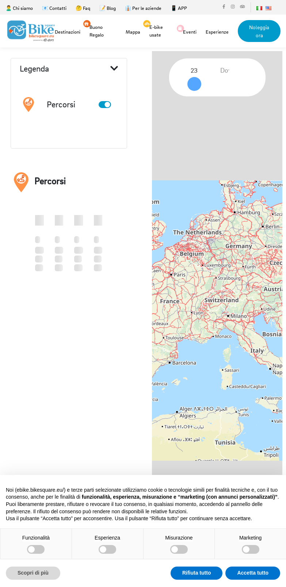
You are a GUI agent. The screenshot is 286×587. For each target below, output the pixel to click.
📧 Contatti (54, 8)
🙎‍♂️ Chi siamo (19, 8)
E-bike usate (156, 30)
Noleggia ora (259, 31)
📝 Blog (107, 8)
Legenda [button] (69, 69)
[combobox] (196, 70)
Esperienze (217, 31)
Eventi (190, 31)
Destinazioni (67, 31)
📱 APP (179, 8)
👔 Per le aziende (143, 8)
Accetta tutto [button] (252, 573)
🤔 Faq (83, 8)
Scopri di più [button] (33, 573)
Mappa (133, 31)
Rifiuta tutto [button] (196, 573)
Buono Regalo (96, 30)
